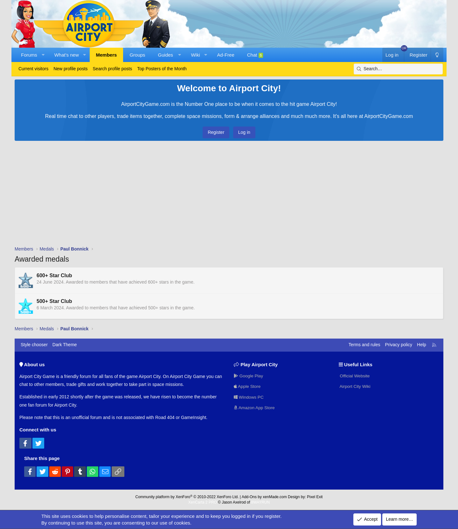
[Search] (398, 69)
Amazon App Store (255, 407)
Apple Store (247, 386)
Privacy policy (398, 344)
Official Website (355, 375)
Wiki (195, 55)
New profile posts (70, 68)
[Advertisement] (229, 194)
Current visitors (33, 68)
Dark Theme (64, 344)
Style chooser (34, 344)
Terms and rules (364, 344)
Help (421, 344)
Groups (137, 55)
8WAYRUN (260, 502)
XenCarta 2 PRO (202, 502)
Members (106, 55)
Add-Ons (249, 497)
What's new (66, 55)
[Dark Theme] (437, 55)
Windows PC (249, 396)
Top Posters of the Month (162, 68)
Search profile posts (112, 68)
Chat (255, 55)
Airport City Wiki (355, 386)
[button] (43, 55)
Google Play (249, 375)
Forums (29, 55)
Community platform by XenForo (187, 497)
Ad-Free (225, 55)
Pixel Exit (315, 497)
